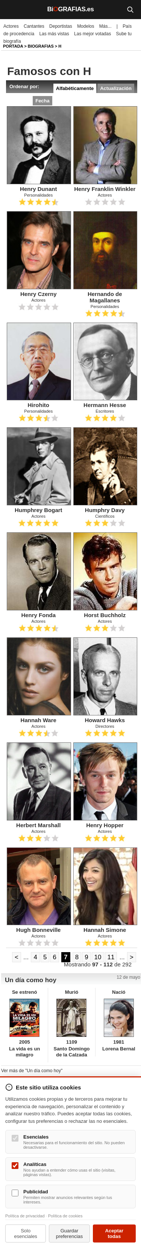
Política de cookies (65, 1216)
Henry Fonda (38, 615)
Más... (105, 26)
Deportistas (60, 26)
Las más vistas (54, 33)
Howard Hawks (105, 720)
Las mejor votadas (92, 33)
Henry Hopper (104, 825)
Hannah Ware (38, 720)
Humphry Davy (105, 510)
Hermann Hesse (104, 405)
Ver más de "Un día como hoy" (31, 1070)
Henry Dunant (38, 189)
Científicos (104, 516)
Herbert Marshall (38, 825)
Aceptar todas (114, 1233)
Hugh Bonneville (38, 930)
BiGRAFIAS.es (70, 9)
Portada (13, 46)
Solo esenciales (25, 1233)
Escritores (105, 411)
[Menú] (11, 9)
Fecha (42, 101)
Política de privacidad (25, 1216)
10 (98, 957)
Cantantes (34, 26)
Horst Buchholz (105, 615)
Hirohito (39, 405)
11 (111, 957)
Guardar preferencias (69, 1233)
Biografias (41, 46)
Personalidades (38, 195)
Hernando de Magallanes (105, 297)
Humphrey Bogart (38, 510)
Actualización (116, 88)
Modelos (85, 26)
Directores (105, 726)
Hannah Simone (104, 930)
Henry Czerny (38, 294)
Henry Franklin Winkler (104, 189)
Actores (11, 26)
